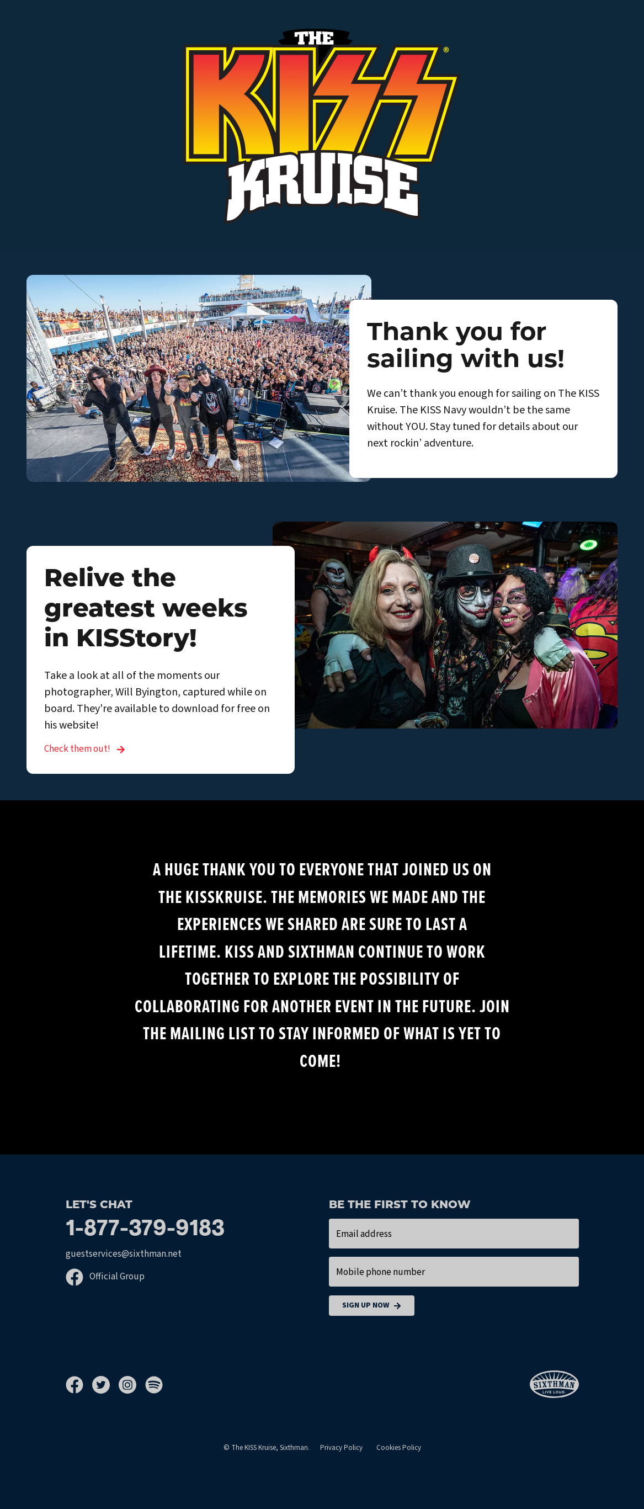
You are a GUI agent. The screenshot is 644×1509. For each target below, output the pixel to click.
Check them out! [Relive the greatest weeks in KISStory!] (84, 749)
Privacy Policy (341, 1448)
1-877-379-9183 (145, 1230)
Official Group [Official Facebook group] (105, 1276)
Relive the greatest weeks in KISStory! (146, 609)
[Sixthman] (554, 1384)
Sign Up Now (371, 1305)
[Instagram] (132, 1385)
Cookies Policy (398, 1448)
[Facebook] (79, 1385)
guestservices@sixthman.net (124, 1254)
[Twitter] (105, 1385)
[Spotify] (154, 1385)
